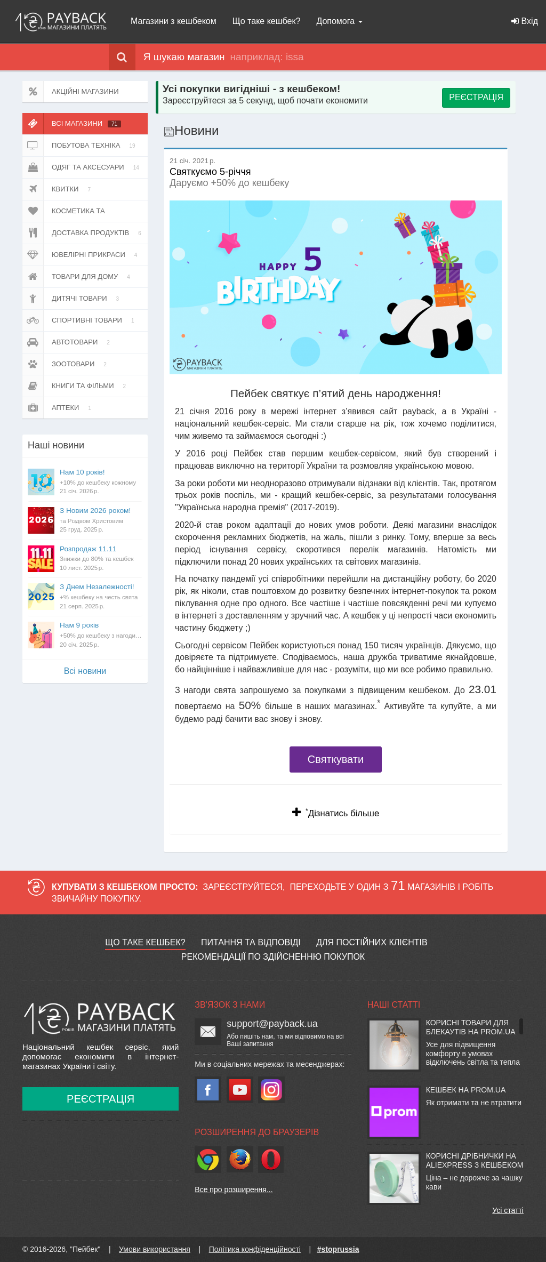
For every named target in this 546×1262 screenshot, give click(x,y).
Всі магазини (71, 123)
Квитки (58, 189)
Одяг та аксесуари (82, 167)
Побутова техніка (80, 145)
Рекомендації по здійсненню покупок (273, 956)
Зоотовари (66, 364)
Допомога (339, 21)
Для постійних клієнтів (371, 942)
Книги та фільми (76, 386)
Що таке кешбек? (266, 21)
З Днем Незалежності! (101, 596)
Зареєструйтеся (243, 886)
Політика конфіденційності (255, 1249)
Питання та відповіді (251, 942)
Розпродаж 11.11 (101, 559)
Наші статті (393, 1004)
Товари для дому (78, 276)
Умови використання (154, 1249)
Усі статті (508, 1210)
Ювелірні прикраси (81, 255)
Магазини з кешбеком (173, 21)
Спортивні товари (80, 320)
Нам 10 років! (101, 482)
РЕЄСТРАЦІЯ (476, 97)
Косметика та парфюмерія (69, 211)
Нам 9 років (101, 635)
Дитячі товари (72, 298)
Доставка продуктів (83, 233)
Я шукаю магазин (167, 57)
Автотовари (68, 342)
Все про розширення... (233, 1189)
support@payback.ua (272, 1023)
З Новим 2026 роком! (101, 520)
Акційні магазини (70, 91)
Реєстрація (100, 1099)
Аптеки (58, 408)
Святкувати (336, 759)
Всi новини (85, 671)
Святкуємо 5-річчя (210, 167)
